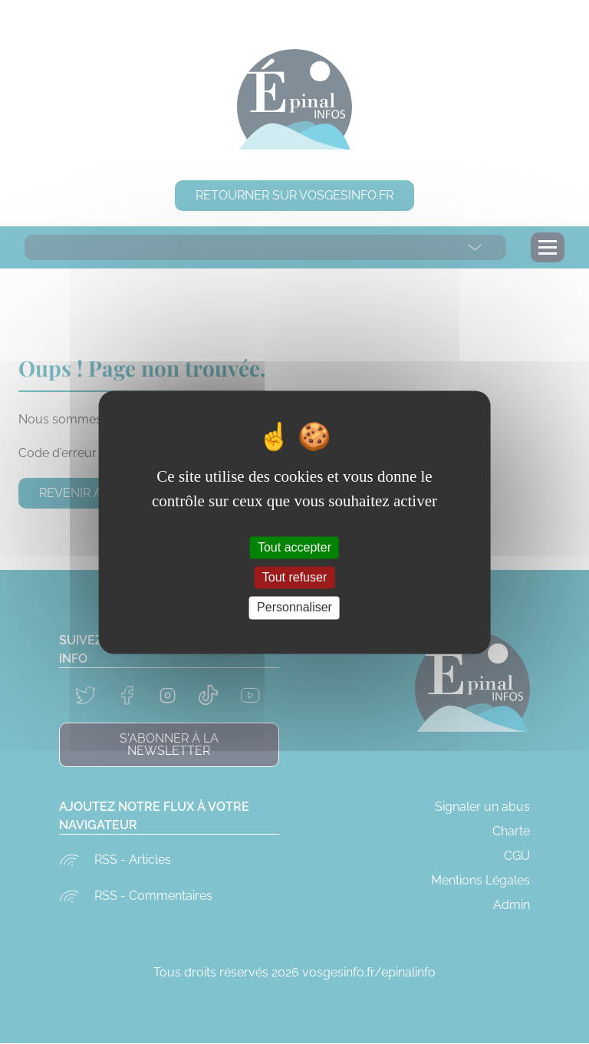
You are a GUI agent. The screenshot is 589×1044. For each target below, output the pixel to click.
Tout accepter (294, 547)
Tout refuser (294, 578)
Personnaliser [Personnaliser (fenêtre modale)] (294, 607)
